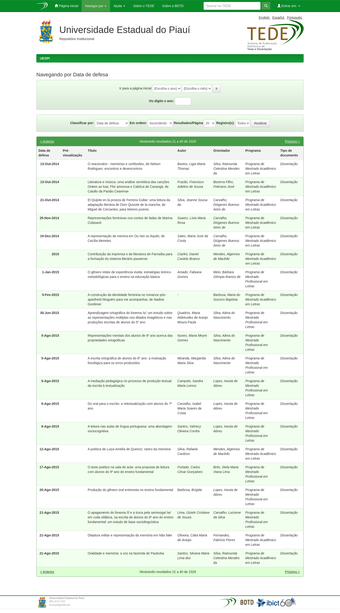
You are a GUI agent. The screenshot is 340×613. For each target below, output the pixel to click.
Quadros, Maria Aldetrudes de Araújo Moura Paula (193, 317)
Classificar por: (82, 123)
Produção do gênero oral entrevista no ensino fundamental (130, 490)
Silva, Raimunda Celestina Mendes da (226, 168)
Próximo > (292, 141)
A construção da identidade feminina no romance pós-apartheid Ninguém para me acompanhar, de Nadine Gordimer (127, 299)
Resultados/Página (188, 123)
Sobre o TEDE (143, 6)
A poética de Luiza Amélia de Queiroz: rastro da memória (129, 449)
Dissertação (289, 164)
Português (295, 17)
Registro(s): (225, 123)
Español (278, 17)
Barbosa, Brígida (190, 490)
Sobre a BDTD (172, 6)
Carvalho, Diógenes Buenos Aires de (226, 204)
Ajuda (119, 6)
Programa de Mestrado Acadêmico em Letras (260, 168)
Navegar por (95, 6)
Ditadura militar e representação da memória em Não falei (130, 535)
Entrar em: (288, 6)
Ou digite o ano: (161, 101)
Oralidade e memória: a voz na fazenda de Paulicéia (126, 553)
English (265, 17)
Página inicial (66, 6)
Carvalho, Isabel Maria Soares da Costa (190, 408)
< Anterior (47, 141)
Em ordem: (138, 123)
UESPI (45, 58)
